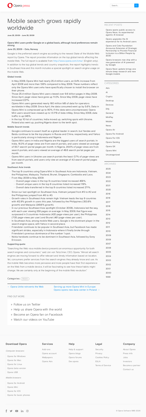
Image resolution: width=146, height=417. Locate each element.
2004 (108, 256)
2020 (108, 189)
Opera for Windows (16, 356)
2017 (108, 202)
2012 (108, 223)
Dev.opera (74, 361)
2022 (108, 181)
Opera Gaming (113, 142)
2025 (108, 169)
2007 (108, 244)
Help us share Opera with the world (38, 309)
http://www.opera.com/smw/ (68, 60)
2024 (108, 173)
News (108, 125)
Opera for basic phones (18, 395)
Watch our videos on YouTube (34, 319)
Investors (127, 361)
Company (129, 343)
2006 (108, 248)
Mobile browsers (13, 377)
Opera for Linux (14, 364)
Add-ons (46, 349)
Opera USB (12, 372)
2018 (108, 198)
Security (99, 349)
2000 (108, 273)
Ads (108, 88)
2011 (108, 227)
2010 (108, 231)
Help (71, 343)
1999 (108, 277)
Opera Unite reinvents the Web (25, 286)
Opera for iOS (113, 138)
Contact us (128, 369)
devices (109, 105)
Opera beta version (16, 368)
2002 (108, 264)
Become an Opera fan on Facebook (38, 314)
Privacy (98, 353)
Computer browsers (15, 351)
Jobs (125, 357)
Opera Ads (47, 361)
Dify (107, 109)
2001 (108, 268)
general (109, 113)
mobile (25, 279)
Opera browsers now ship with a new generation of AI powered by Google (121, 62)
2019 (108, 194)
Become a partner (131, 365)
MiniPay (109, 117)
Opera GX (110, 146)
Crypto (109, 96)
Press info (127, 353)
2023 (108, 177)
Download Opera (16, 343)
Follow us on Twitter (27, 304)
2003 (108, 260)
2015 (108, 210)
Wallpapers (47, 357)
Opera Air (110, 130)
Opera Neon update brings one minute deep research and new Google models (121, 71)
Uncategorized (113, 155)
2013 (108, 219)
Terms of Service (103, 365)
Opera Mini (111, 150)
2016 (108, 206)
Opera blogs (75, 353)
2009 (108, 235)
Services (47, 343)
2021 (108, 185)
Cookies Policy (102, 357)
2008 (108, 239)
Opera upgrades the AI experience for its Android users (121, 40)
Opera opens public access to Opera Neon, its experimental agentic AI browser (120, 32)
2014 (108, 214)
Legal (98, 343)
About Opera (129, 349)
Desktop (110, 100)
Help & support (76, 349)
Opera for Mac (14, 360)
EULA (97, 361)
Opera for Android (115, 134)
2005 (108, 252)
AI (107, 92)
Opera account (49, 353)
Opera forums (75, 357)
